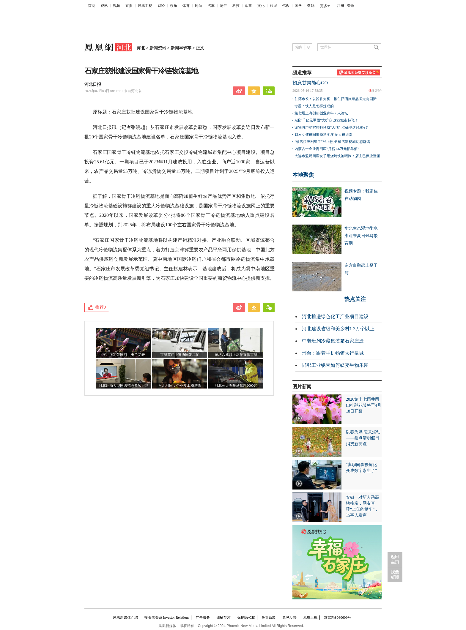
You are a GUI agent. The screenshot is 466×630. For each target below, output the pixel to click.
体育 (186, 6)
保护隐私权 (246, 617)
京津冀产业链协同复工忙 (179, 355)
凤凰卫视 (145, 6)
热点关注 (355, 299)
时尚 (198, 6)
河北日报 (92, 84)
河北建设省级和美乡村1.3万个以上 (338, 328)
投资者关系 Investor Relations (166, 617)
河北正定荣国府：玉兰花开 (123, 355)
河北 (141, 48)
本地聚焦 (303, 175)
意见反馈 (289, 617)
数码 (310, 6)
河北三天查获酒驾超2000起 (236, 385)
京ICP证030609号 (337, 617)
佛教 (285, 6)
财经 (161, 6)
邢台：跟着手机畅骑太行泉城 (333, 353)
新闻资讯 (157, 48)
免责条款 (269, 617)
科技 (236, 6)
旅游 (273, 6)
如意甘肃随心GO (310, 82)
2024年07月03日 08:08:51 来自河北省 (113, 91)
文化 (261, 6)
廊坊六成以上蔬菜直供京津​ (236, 355)
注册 (340, 6)
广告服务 (203, 617)
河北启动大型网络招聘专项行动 (124, 385)
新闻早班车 (181, 48)
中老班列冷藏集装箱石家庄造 (333, 340)
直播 (129, 6)
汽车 (211, 6)
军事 (248, 6)
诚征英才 (223, 617)
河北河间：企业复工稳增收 (179, 385)
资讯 (104, 6)
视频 (116, 6)
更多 (323, 6)
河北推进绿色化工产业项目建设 (335, 316)
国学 (298, 6)
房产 (223, 6)
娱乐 (173, 6)
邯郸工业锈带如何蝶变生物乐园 (335, 365)
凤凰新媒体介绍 (125, 617)
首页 (91, 6)
